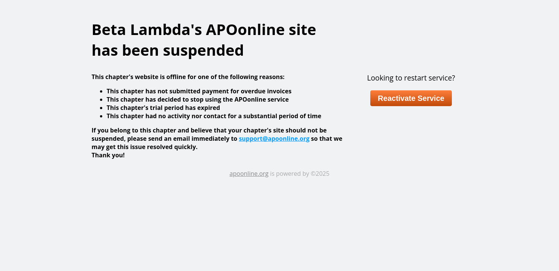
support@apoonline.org (274, 138)
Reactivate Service (411, 98)
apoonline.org (249, 173)
